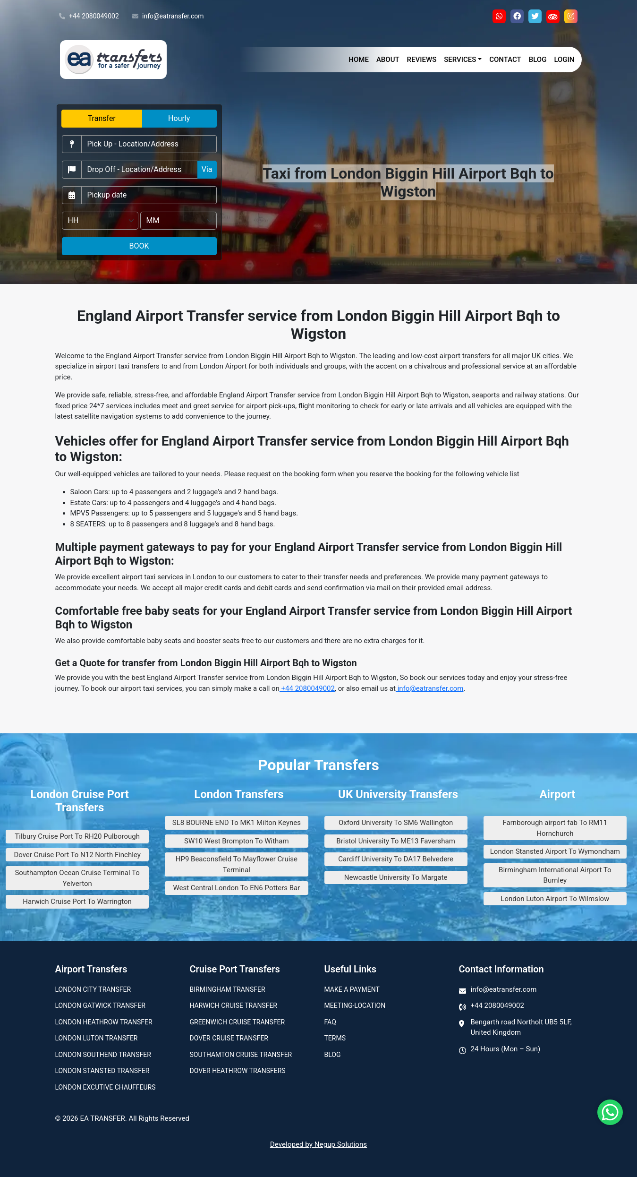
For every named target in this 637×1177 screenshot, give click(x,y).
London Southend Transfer (103, 1054)
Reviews (422, 59)
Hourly (179, 118)
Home (358, 59)
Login (564, 59)
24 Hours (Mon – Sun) (506, 1049)
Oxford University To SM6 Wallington (396, 822)
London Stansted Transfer (102, 1070)
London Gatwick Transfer (100, 1005)
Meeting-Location (355, 1005)
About (387, 59)
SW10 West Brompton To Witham (236, 841)
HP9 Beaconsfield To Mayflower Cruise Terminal (236, 864)
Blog (538, 59)
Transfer (102, 118)
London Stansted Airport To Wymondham (555, 851)
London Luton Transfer (96, 1038)
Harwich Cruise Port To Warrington (77, 901)
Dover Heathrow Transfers (238, 1070)
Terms (335, 1038)
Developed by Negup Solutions (318, 1144)
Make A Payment (352, 989)
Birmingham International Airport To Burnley (555, 875)
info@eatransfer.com (168, 16)
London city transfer (93, 989)
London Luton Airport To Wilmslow (555, 898)
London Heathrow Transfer (104, 1022)
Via (207, 169)
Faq (330, 1022)
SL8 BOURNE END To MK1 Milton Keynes (236, 822)
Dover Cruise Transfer (229, 1038)
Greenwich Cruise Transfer (237, 1022)
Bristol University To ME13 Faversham (395, 841)
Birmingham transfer (227, 989)
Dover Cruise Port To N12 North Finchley (77, 855)
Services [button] (460, 59)
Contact (505, 59)
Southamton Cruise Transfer (241, 1054)
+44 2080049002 (89, 16)
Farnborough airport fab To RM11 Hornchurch (555, 828)
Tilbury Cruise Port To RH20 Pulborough (77, 836)
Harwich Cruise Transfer (234, 1005)
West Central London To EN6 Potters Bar (236, 888)
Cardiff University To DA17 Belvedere (395, 859)
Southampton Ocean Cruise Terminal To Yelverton (77, 878)
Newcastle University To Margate (396, 877)
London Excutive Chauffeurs (105, 1087)
